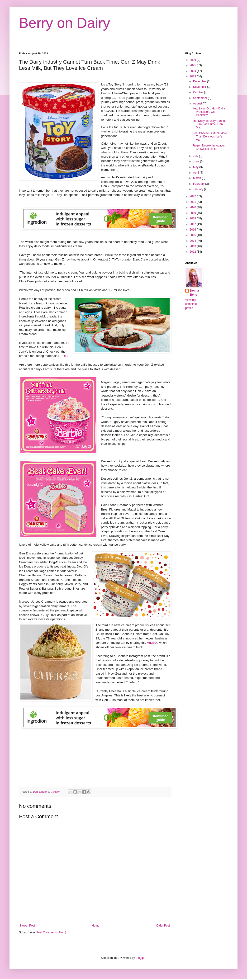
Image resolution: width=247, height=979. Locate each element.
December (200, 81)
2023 (193, 76)
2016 (193, 229)
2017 (193, 224)
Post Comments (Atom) (51, 932)
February (199, 183)
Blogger (140, 958)
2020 (193, 207)
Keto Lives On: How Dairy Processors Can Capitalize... (208, 112)
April (196, 172)
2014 (193, 240)
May (196, 167)
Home (96, 925)
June (196, 161)
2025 (193, 65)
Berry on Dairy (64, 23)
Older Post (163, 925)
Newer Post (27, 925)
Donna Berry (194, 292)
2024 (193, 71)
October (198, 92)
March (197, 178)
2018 (193, 218)
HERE (62, 356)
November (200, 87)
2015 (193, 235)
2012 (193, 251)
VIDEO (152, 642)
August (198, 103)
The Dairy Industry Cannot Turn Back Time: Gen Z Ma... (209, 124)
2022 (193, 196)
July (196, 156)
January (198, 189)
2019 (193, 213)
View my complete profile (191, 304)
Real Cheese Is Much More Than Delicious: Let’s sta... (209, 137)
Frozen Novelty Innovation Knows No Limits (208, 147)
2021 (193, 201)
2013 (193, 246)
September (200, 98)
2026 (193, 59)
